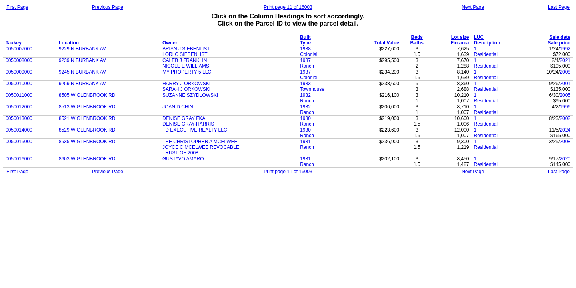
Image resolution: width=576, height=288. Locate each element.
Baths (417, 43)
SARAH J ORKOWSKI (186, 89)
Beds (417, 37)
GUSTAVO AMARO (183, 159)
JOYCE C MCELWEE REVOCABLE (200, 147)
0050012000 (19, 107)
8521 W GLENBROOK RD (87, 118)
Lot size (460, 37)
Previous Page (107, 7)
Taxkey (14, 43)
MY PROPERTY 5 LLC (186, 72)
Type (305, 43)
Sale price (559, 43)
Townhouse (312, 89)
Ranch (307, 66)
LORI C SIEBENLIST (185, 54)
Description (487, 43)
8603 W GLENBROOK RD (87, 159)
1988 (305, 49)
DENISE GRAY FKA (184, 118)
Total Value (386, 43)
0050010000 (19, 83)
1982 (305, 95)
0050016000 (19, 159)
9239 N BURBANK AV (82, 60)
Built (305, 37)
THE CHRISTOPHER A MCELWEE (200, 141)
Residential (485, 54)
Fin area (459, 43)
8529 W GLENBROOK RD (87, 130)
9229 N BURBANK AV (82, 49)
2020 (565, 159)
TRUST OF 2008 (180, 153)
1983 (305, 83)
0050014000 (19, 130)
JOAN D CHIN (177, 107)
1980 (305, 118)
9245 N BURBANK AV (82, 72)
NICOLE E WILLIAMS (185, 66)
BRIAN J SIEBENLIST (186, 49)
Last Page (559, 7)
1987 (305, 60)
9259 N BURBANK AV (82, 83)
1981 (305, 141)
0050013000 (19, 118)
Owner (169, 43)
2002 (565, 118)
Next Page (473, 7)
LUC (479, 37)
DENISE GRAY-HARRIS (188, 124)
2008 (565, 72)
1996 (565, 107)
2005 (565, 95)
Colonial (308, 54)
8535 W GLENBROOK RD (87, 141)
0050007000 (19, 49)
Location (69, 43)
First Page (17, 7)
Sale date (559, 37)
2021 (565, 60)
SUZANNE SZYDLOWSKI (190, 95)
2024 (565, 130)
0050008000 (19, 60)
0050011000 (19, 95)
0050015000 (19, 141)
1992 (565, 49)
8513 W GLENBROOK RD (87, 107)
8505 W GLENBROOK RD (87, 95)
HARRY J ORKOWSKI (186, 83)
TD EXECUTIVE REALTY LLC (194, 130)
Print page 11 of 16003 (288, 7)
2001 (565, 83)
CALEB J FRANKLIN (184, 60)
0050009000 (19, 72)
